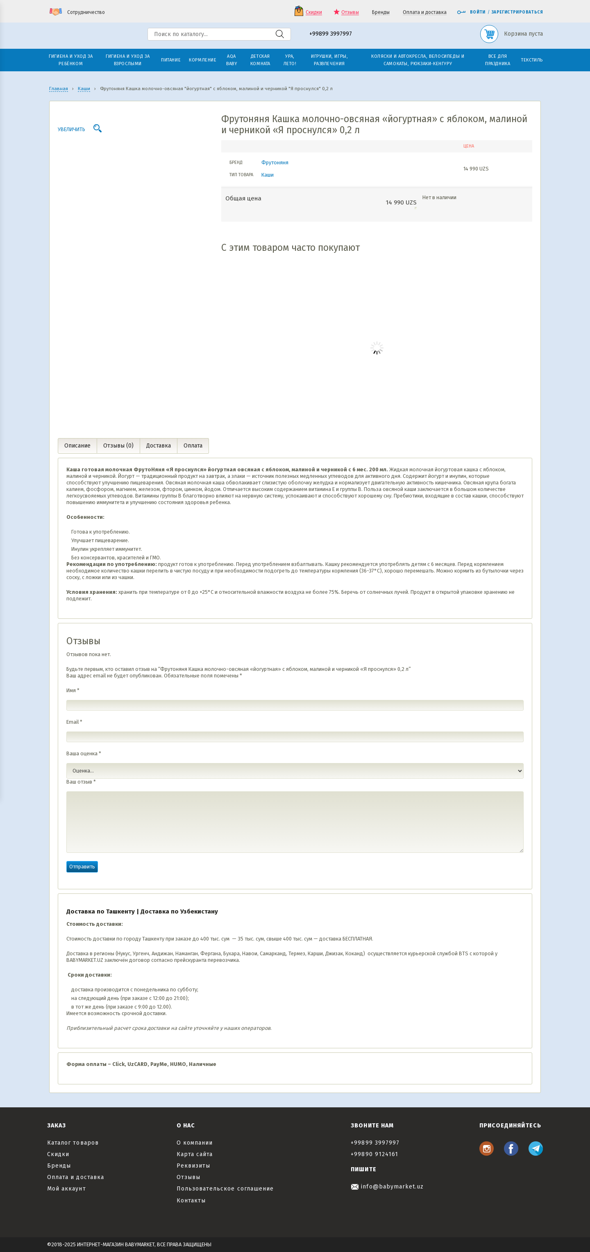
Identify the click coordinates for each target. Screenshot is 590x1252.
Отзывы (350, 12)
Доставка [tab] (158, 445)
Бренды (381, 12)
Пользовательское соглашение (225, 1188)
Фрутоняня (274, 162)
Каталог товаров (73, 1142)
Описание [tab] (77, 445)
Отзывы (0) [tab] (118, 445)
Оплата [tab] (193, 445)
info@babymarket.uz (387, 1186)
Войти (471, 12)
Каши (267, 175)
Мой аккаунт (66, 1188)
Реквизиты (193, 1165)
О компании (195, 1142)
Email (74, 722)
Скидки (314, 12)
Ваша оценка (83, 753)
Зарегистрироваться (517, 12)
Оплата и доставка (425, 12)
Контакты (191, 1200)
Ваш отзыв (81, 782)
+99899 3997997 (330, 34)
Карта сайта (195, 1154)
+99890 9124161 (374, 1154)
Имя (72, 690)
